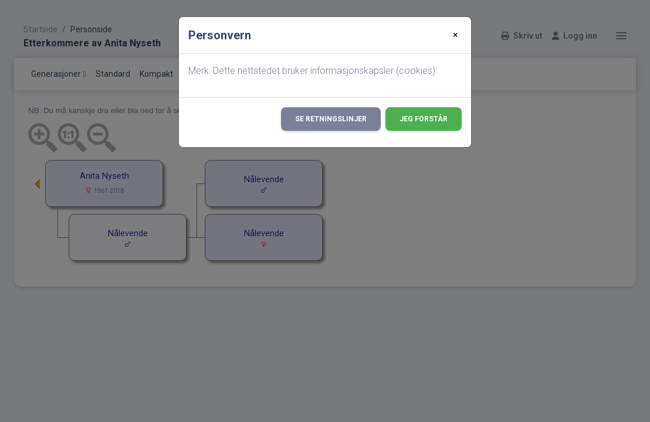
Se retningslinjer (331, 119)
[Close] (455, 35)
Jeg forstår (424, 119)
